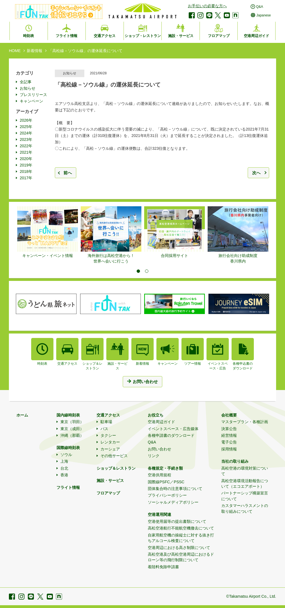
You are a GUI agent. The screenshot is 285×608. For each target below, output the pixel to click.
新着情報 (34, 50)
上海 (64, 461)
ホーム (22, 415)
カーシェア (110, 449)
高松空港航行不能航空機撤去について (181, 528)
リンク (153, 455)
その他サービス (114, 455)
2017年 (26, 178)
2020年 (26, 158)
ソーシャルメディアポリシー (173, 502)
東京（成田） (72, 428)
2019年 (26, 165)
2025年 (26, 126)
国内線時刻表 (68, 415)
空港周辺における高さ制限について (179, 547)
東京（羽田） (72, 422)
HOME (15, 50)
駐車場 (106, 422)
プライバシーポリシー (167, 495)
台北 (64, 468)
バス (104, 428)
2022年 (26, 146)
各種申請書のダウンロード (171, 435)
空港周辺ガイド (161, 422)
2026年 (26, 120)
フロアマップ (108, 493)
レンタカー (110, 442)
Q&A (152, 442)
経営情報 (229, 435)
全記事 (25, 82)
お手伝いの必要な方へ (207, 6)
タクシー (108, 435)
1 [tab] (138, 271)
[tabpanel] (47, 232)
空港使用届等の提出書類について (177, 521)
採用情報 (229, 449)
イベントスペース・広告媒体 (173, 428)
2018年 (26, 171)
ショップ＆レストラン (116, 468)
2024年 (26, 133)
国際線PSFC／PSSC (166, 482)
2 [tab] (146, 271)
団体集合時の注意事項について (175, 488)
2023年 (26, 139)
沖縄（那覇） (72, 435)
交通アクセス (108, 415)
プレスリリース (33, 94)
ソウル (66, 454)
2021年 (26, 152)
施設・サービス (110, 480)
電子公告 (229, 442)
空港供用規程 (159, 475)
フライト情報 (68, 487)
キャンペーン (31, 101)
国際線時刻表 (68, 447)
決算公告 (229, 428)
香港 (64, 475)
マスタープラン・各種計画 (244, 422)
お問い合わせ (159, 449)
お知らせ (27, 88)
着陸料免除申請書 (163, 567)
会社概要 (229, 415)
